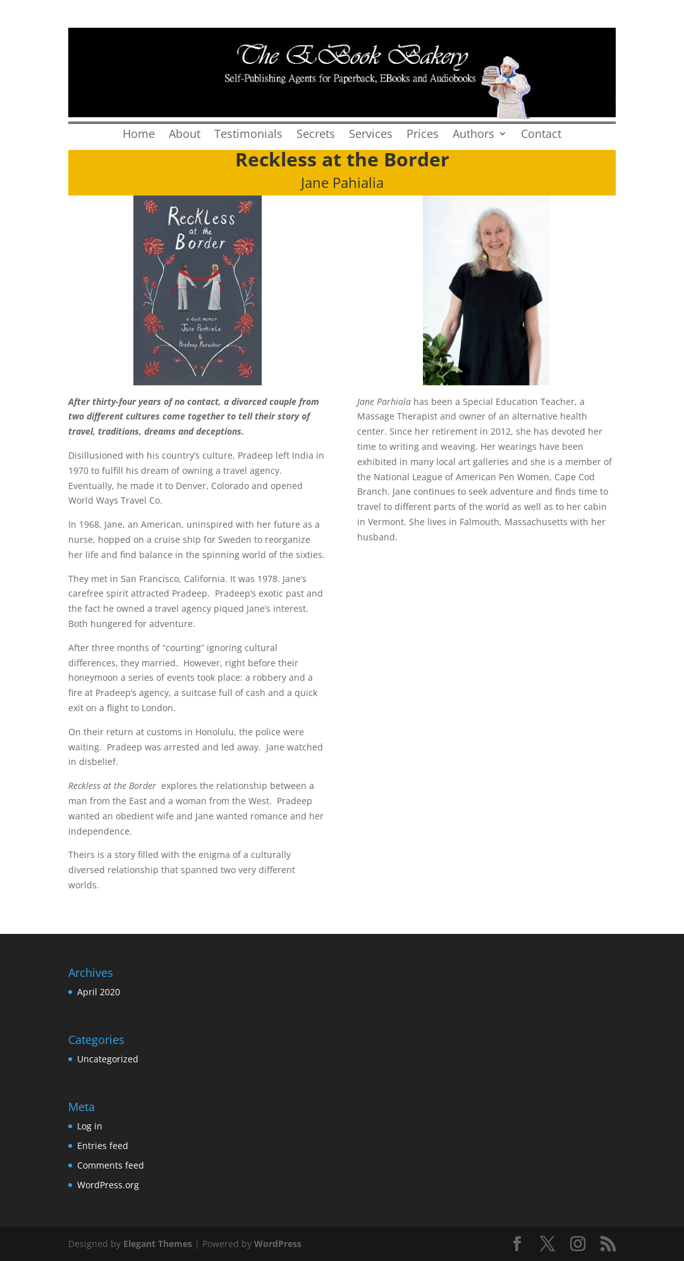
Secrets (315, 135)
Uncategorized (107, 1059)
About (184, 135)
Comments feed (110, 1165)
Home (139, 135)
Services (371, 135)
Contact (541, 135)
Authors (473, 135)
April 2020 (98, 992)
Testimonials (248, 135)
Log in (89, 1126)
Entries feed (102, 1146)
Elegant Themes (157, 1244)
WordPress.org (108, 1185)
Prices (422, 135)
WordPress (278, 1244)
